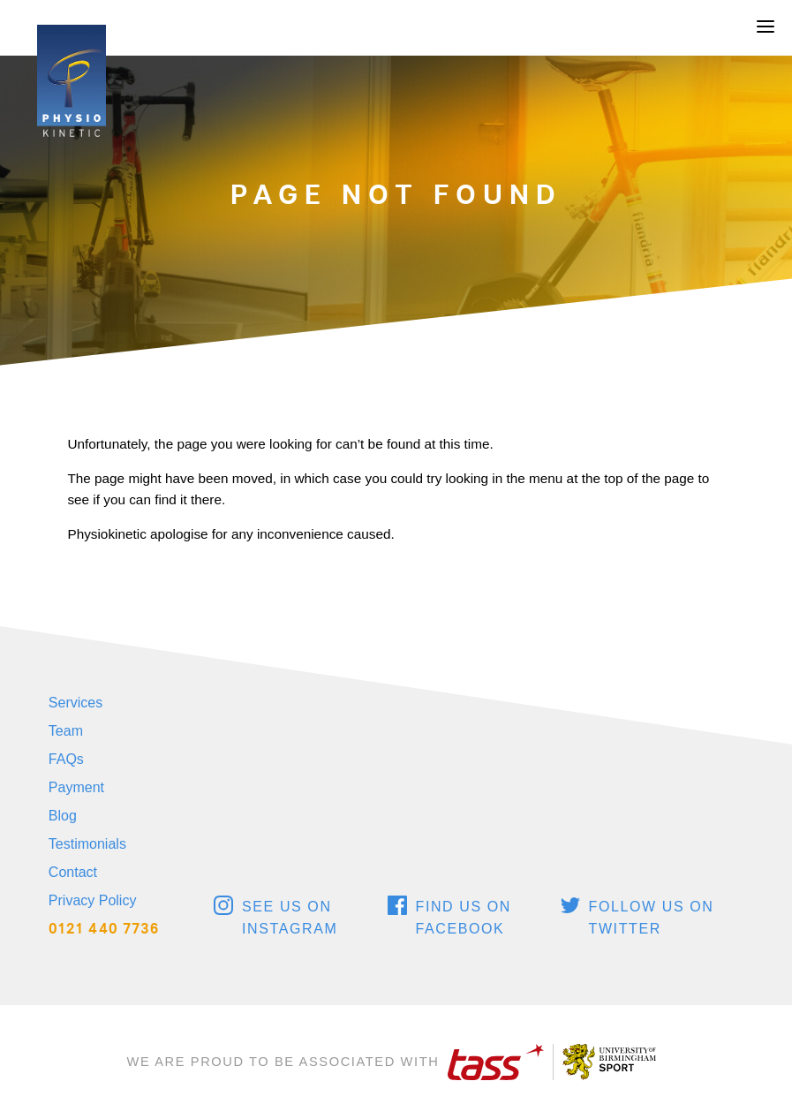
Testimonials (87, 843)
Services (75, 702)
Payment (76, 787)
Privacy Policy (93, 900)
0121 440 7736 (105, 928)
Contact (73, 872)
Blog (63, 815)
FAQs (66, 759)
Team (66, 730)
